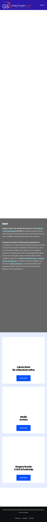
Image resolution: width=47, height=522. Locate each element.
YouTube (31, 518)
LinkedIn (24, 518)
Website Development (35, 510)
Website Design (23, 510)
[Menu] (41, 5)
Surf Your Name (23, 512)
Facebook (18, 518)
